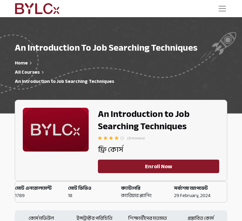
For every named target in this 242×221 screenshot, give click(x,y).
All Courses (27, 72)
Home (21, 63)
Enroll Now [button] (158, 166)
